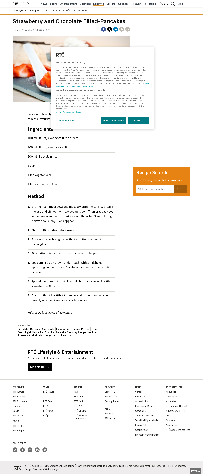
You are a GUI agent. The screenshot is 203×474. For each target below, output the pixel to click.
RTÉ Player (48, 391)
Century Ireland (112, 401)
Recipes (35, 10)
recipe (92, 332)
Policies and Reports (145, 406)
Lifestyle (98, 3)
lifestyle (18, 10)
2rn (167, 415)
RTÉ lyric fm (80, 410)
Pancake (66, 335)
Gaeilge (123, 3)
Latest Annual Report (176, 406)
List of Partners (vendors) (68, 112)
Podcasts (78, 396)
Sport (53, 3)
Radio (152, 3)
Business (85, 3)
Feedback (140, 396)
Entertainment (68, 3)
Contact (139, 391)
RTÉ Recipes (19, 430)
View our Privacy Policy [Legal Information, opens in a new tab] (82, 86)
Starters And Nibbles (31, 335)
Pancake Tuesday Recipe (71, 332)
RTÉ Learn (18, 415)
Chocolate (48, 329)
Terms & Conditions (144, 415)
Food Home (53, 10)
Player (137, 3)
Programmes (81, 10)
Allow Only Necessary (113, 120)
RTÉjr (46, 415)
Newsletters (172, 425)
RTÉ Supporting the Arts (178, 430)
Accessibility (141, 401)
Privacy (195, 470)
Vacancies (171, 401)
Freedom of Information (147, 434)
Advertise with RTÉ (175, 410)
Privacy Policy (142, 425)
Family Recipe (81, 329)
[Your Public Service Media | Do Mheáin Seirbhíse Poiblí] (17, 467)
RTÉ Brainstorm (20, 401)
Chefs (66, 10)
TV (44, 396)
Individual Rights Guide (146, 420)
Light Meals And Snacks (39, 332)
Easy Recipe (63, 329)
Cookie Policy (141, 430)
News (44, 3)
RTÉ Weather (111, 396)
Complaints (141, 410)
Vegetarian (52, 335)
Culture (111, 3)
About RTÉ (171, 391)
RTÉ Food (17, 425)
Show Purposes (66, 120)
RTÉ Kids (109, 413)
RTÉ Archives (19, 396)
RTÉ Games (18, 391)
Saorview (170, 420)
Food (94, 329)
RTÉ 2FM (78, 406)
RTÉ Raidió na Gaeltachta (80, 417)
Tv (145, 3)
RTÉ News (48, 410)
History (16, 406)
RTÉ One (47, 401)
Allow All (138, 120)
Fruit (20, 332)
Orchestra (110, 391)
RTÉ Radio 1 (80, 401)
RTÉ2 (46, 406)
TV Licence (171, 396)
